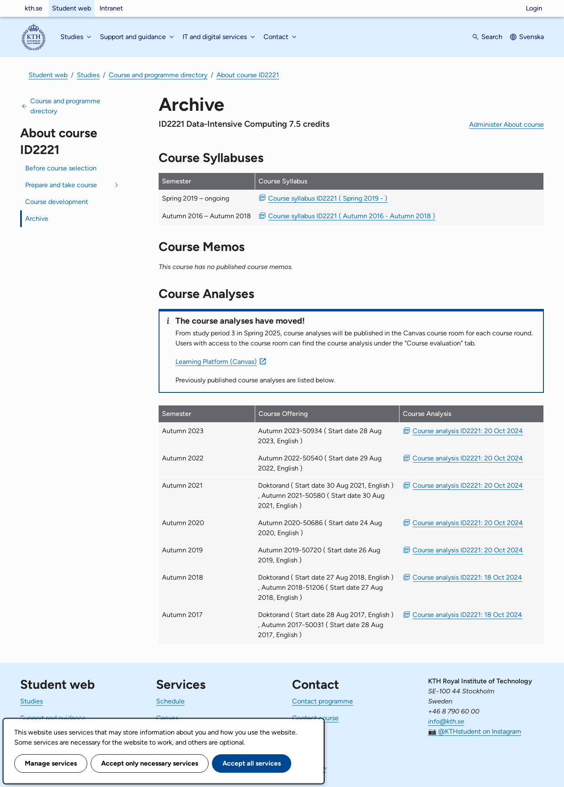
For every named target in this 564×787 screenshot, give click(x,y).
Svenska (531, 37)
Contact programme (322, 701)
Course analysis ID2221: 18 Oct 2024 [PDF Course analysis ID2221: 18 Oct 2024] (467, 577)
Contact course (315, 718)
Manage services (51, 763)
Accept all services (251, 763)
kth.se (33, 8)
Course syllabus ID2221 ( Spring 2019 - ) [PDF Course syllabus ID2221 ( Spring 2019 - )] (327, 198)
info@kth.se (446, 721)
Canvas (167, 718)
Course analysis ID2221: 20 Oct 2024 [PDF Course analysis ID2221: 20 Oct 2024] (468, 431)
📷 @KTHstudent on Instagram (474, 731)
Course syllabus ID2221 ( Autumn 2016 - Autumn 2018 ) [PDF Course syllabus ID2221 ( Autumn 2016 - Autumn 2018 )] (351, 216)
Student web (71, 8)
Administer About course (506, 124)
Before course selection (61, 168)
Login (534, 8)
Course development (56, 202)
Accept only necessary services (149, 763)
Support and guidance (53, 718)
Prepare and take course (61, 185)
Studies (88, 75)
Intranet (111, 8)
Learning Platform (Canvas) (216, 362)
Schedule (170, 701)
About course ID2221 (248, 75)
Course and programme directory (158, 75)
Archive (36, 218)
